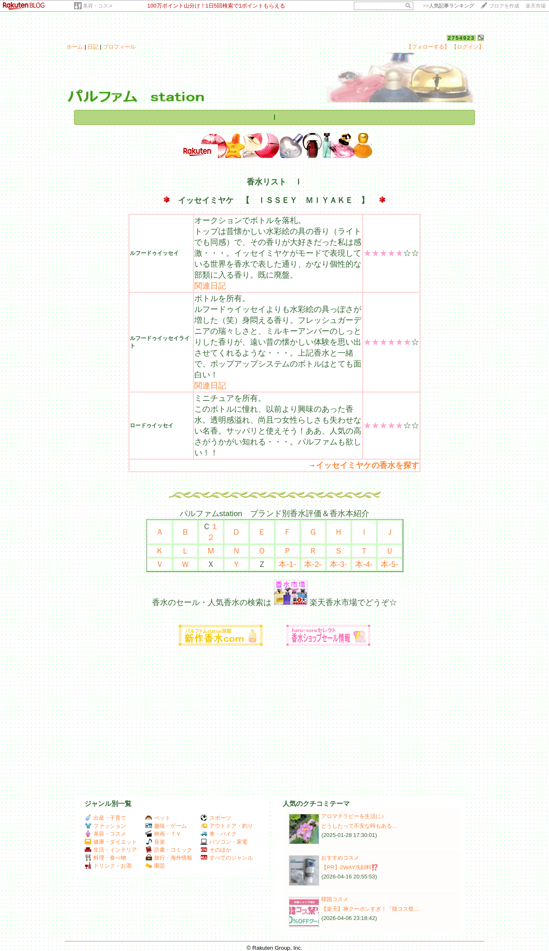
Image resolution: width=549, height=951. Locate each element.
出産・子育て (105, 818)
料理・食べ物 (105, 858)
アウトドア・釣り (227, 826)
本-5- (389, 564)
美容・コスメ (98, 6)
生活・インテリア (111, 850)
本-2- (313, 564)
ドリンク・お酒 (108, 866)
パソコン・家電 (224, 842)
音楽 (155, 842)
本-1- (287, 564)
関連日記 (210, 285)
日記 (93, 47)
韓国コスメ (334, 899)
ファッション (105, 826)
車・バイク (219, 834)
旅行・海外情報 (168, 858)
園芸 (155, 866)
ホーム (75, 47)
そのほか (216, 850)
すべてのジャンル (227, 858)
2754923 (461, 38)
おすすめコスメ (340, 858)
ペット (157, 818)
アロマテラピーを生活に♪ (352, 816)
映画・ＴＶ (163, 834)
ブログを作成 (504, 6)
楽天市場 (536, 6)
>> (448, 6)
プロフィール (119, 47)
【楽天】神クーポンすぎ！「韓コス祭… (370, 909)
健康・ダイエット (111, 842)
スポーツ (216, 818)
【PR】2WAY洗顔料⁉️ (350, 867)
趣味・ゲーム (166, 826)
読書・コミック (168, 850)
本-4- (364, 564)
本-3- (338, 564)
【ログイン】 (467, 47)
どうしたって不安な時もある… (359, 826)
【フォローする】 (428, 47)
